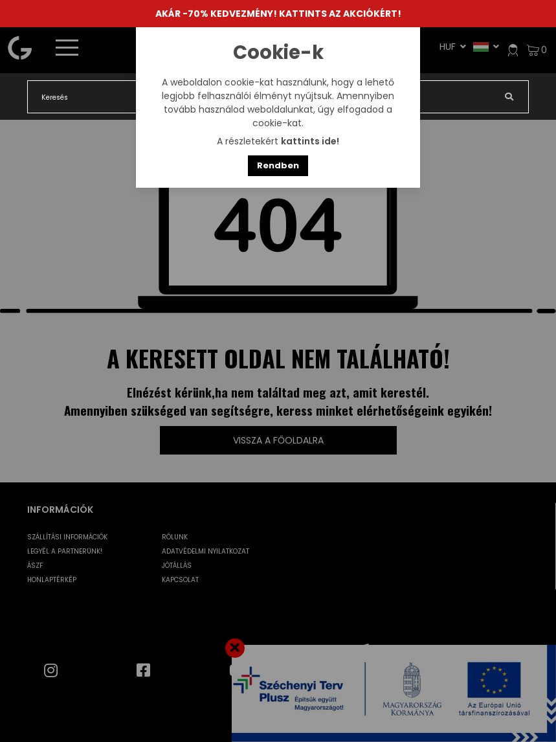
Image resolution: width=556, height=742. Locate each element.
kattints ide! (310, 141)
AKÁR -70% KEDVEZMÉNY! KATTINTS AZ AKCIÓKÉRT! (278, 13)
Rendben (278, 165)
